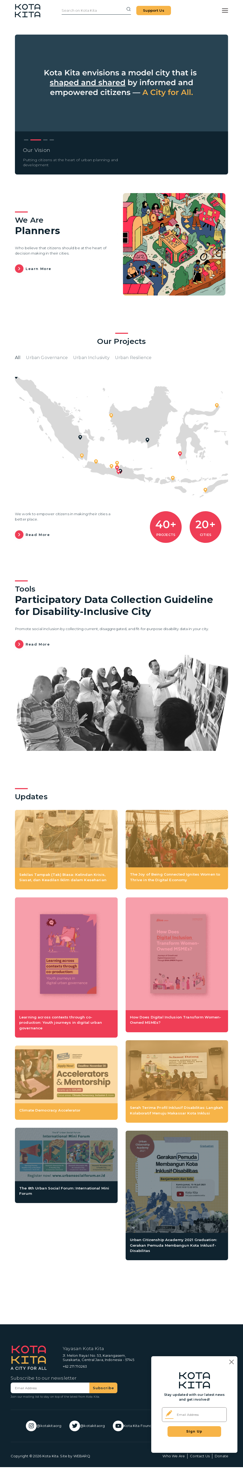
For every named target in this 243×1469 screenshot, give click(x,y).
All (18, 358)
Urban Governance (54, 358)
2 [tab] (35, 140)
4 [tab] (52, 140)
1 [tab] (26, 140)
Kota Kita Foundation (138, 1427)
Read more (38, 536)
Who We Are (173, 1458)
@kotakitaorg (40, 1427)
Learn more (38, 269)
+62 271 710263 (75, 1368)
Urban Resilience (162, 358)
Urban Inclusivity (109, 358)
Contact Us (200, 1458)
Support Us (153, 15)
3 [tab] (45, 140)
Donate (221, 1458)
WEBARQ (81, 1458)
